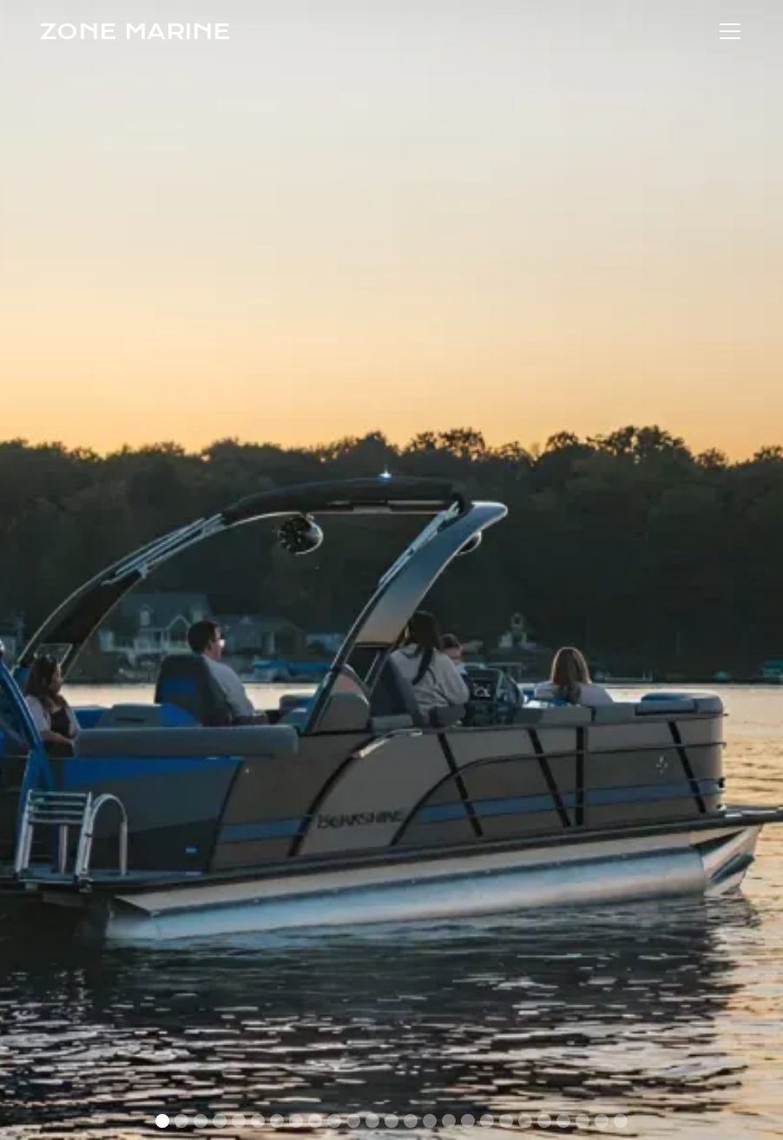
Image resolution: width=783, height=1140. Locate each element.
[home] (135, 31)
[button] (726, 31)
